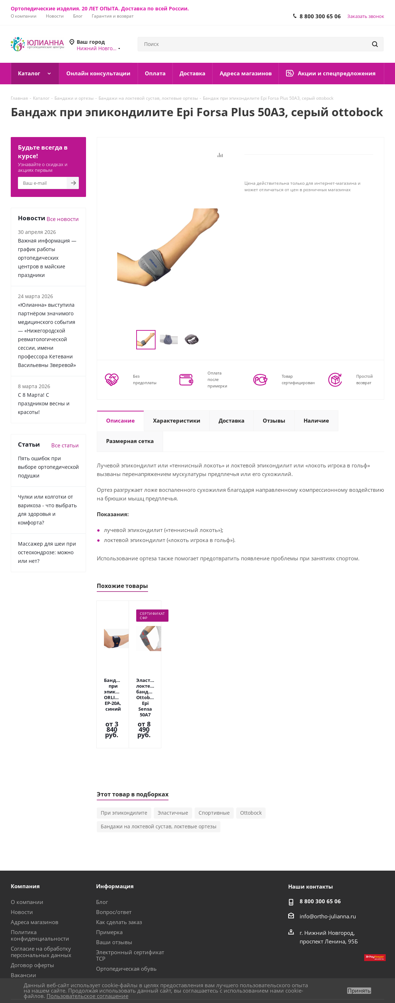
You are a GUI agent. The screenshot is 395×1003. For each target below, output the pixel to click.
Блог (102, 862)
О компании (27, 862)
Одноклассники (361, 977)
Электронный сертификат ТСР (130, 916)
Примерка (109, 892)
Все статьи (65, 445)
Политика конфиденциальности (40, 896)
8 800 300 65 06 (320, 16)
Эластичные (173, 773)
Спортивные (214, 773)
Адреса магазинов (34, 882)
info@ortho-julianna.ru (328, 876)
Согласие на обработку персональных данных (41, 912)
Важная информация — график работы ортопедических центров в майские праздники (47, 257)
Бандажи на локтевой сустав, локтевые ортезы (158, 786)
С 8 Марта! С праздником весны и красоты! (44, 403)
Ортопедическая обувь (126, 929)
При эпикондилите (124, 773)
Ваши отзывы (114, 902)
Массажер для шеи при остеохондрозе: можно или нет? (47, 552)
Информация (115, 846)
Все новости (63, 218)
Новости (22, 872)
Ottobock (251, 773)
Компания (25, 846)
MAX (307, 977)
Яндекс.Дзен (379, 977)
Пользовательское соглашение (87, 995)
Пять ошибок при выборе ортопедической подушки (48, 467)
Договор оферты (32, 925)
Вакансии (23, 935)
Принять (359, 990)
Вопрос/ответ (114, 872)
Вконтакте (325, 977)
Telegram (343, 977)
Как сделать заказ (119, 882)
